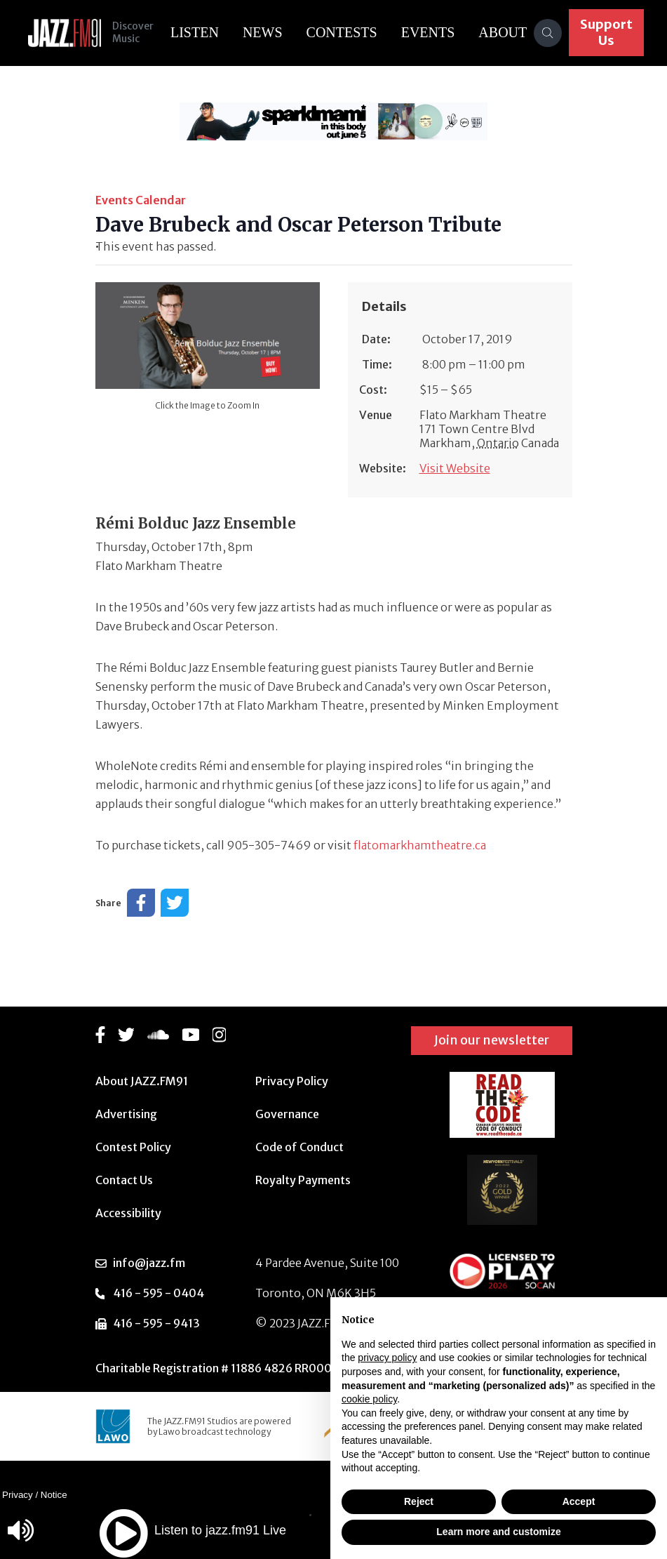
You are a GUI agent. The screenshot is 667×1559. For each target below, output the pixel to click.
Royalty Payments (303, 1180)
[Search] (548, 33)
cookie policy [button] (369, 1399)
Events (428, 32)
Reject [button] (418, 1501)
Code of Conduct (299, 1147)
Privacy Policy (291, 1081)
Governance (287, 1114)
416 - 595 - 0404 (158, 1293)
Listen (194, 32)
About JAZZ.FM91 (141, 1081)
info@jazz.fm (149, 1263)
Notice (54, 1495)
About (503, 32)
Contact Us (124, 1180)
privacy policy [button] (387, 1357)
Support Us (607, 32)
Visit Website (454, 468)
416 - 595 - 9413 (156, 1323)
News (263, 32)
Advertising (126, 1114)
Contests (341, 32)
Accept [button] (578, 1501)
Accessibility (128, 1213)
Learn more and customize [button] (498, 1531)
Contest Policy (133, 1147)
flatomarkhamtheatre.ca (419, 845)
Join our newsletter (491, 1040)
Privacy (17, 1495)
